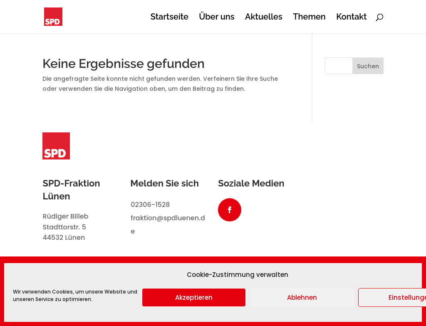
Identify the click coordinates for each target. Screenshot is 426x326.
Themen (309, 18)
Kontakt (351, 18)
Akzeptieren (194, 297)
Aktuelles (263, 18)
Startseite (169, 18)
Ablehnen (302, 297)
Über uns (216, 18)
